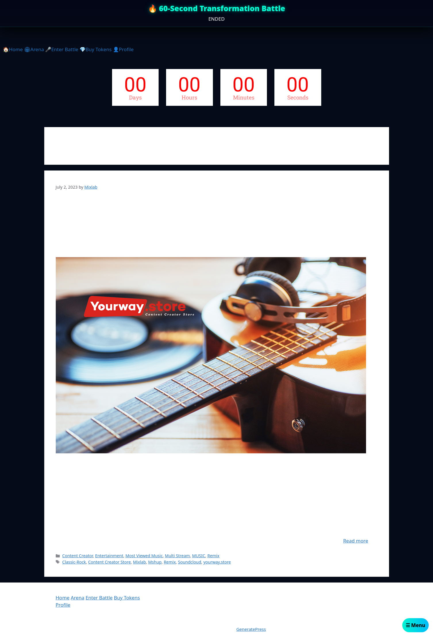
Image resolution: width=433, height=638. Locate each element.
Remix (213, 555)
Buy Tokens (127, 597)
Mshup (155, 562)
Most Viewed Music (144, 555)
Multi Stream (177, 555)
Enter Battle (99, 597)
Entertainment (109, 555)
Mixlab (139, 562)
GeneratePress (251, 629)
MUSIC (198, 555)
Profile (63, 604)
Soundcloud (189, 562)
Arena (77, 597)
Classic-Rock (74, 562)
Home (63, 597)
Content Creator (77, 555)
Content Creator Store (109, 562)
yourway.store (217, 562)
